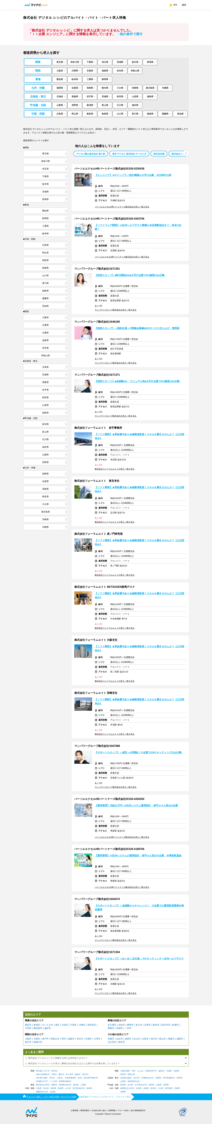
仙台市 (119, 1039)
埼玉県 (105, 62)
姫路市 (71, 1039)
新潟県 (90, 105)
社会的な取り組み (99, 1110)
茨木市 (80, 1039)
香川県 (135, 114)
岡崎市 (54, 1085)
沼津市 (147, 1025)
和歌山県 (135, 70)
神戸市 (45, 1039)
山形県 (135, 96)
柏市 (80, 1078)
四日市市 (165, 1025)
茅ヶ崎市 (69, 1074)
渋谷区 (65, 1025)
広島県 (59, 114)
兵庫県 (75, 70)
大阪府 (59, 70)
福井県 (135, 105)
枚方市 (28, 1042)
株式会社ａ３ (178, 154)
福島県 (150, 96)
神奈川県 (74, 62)
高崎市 (68, 1081)
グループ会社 (123, 1110)
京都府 (90, 70)
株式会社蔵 (159, 154)
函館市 (180, 1039)
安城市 (119, 1028)
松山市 (136, 1039)
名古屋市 (112, 1025)
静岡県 (105, 79)
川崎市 (82, 1025)
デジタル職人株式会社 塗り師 (90, 154)
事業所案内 (84, 1110)
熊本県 (105, 88)
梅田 (128, 1071)
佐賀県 (75, 88)
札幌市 (111, 1039)
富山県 (105, 105)
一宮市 (128, 1028)
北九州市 (112, 1042)
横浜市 (28, 1025)
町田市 (54, 1071)
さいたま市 (47, 1025)
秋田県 (120, 96)
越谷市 (47, 1028)
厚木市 (85, 1074)
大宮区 (59, 1078)
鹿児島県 (150, 88)
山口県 (120, 114)
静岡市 (130, 1025)
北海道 (59, 96)
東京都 (59, 62)
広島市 (145, 1039)
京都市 (37, 1039)
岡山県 (75, 114)
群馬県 (150, 62)
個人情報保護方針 (138, 1110)
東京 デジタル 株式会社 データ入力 (129, 154)
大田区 (28, 1028)
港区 (57, 1025)
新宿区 (37, 1025)
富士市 (139, 1025)
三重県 (90, 79)
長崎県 (90, 88)
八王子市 (46, 1071)
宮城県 (105, 96)
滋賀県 (105, 70)
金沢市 (143, 1085)
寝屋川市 (38, 1042)
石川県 (120, 105)
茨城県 (120, 62)
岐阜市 (156, 1025)
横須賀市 (38, 1028)
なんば (140, 1071)
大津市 (97, 1039)
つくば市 (53, 1081)
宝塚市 (88, 1039)
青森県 (75, 96)
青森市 (171, 1039)
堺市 (64, 1039)
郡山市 (162, 1039)
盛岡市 (171, 1078)
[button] (186, 153)
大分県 (120, 88)
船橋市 (73, 1078)
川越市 (45, 1078)
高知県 (180, 114)
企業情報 (74, 1110)
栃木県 (135, 62)
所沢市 (52, 1078)
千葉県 (90, 62)
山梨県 (59, 105)
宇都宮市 (93, 1078)
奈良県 (120, 70)
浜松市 (121, 1025)
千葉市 (73, 1025)
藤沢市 (61, 1074)
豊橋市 (111, 1028)
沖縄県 (165, 88)
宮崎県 (135, 88)
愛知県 (59, 79)
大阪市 (28, 1039)
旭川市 (154, 1039)
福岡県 (59, 88)
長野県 (75, 105)
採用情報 (112, 1110)
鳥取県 (90, 114)
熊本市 (121, 1042)
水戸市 (45, 1081)
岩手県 (90, 96)
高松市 (81, 1088)
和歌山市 (55, 1039)
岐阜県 (75, 79)
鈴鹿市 (175, 1025)
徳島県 (150, 114)
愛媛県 (165, 114)
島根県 (105, 114)
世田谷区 (91, 1025)
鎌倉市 (77, 1074)
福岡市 (128, 1039)
